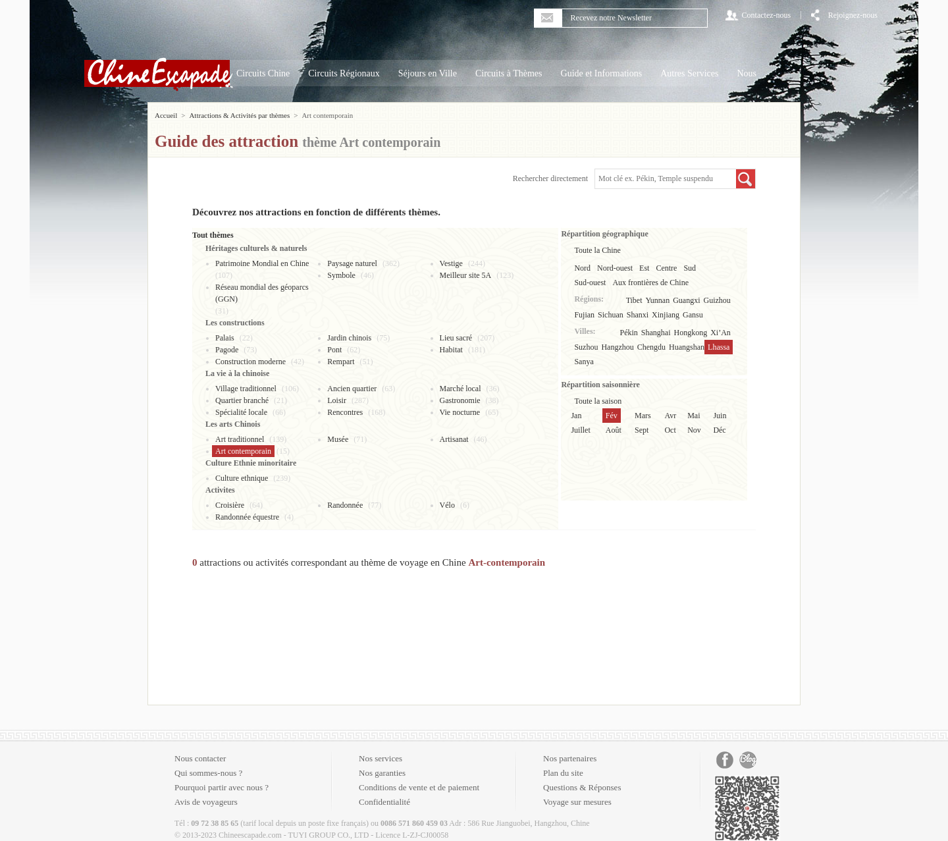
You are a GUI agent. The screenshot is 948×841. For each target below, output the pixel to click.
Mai (693, 415)
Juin (719, 415)
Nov (694, 430)
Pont (334, 349)
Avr (670, 415)
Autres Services (689, 73)
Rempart (340, 361)
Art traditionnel (239, 439)
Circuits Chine (263, 73)
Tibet (634, 300)
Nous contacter (200, 758)
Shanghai (656, 332)
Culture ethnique (241, 478)
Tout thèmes (213, 235)
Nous (746, 73)
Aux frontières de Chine (650, 282)
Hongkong (691, 332)
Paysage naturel (352, 263)
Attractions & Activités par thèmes (239, 115)
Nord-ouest (615, 268)
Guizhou (717, 300)
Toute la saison (597, 401)
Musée (337, 439)
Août (613, 430)
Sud (689, 268)
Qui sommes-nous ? (208, 773)
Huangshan (686, 347)
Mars (643, 415)
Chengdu (651, 347)
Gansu (693, 314)
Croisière (229, 505)
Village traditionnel (245, 388)
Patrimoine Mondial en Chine (262, 263)
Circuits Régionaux (344, 73)
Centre (666, 268)
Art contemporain (243, 451)
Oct (669, 430)
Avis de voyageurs (206, 802)
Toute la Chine (597, 250)
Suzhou (586, 347)
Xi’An (720, 332)
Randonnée (345, 505)
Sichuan (610, 314)
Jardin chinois (349, 337)
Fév (612, 415)
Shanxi (637, 314)
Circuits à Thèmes (508, 73)
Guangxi (686, 300)
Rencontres (345, 412)
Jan (576, 415)
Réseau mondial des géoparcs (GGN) (262, 293)
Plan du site (563, 773)
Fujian (584, 314)
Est (644, 268)
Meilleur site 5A (466, 275)
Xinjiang (665, 314)
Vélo (447, 505)
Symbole (341, 275)
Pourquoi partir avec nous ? (221, 787)
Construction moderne (250, 361)
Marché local (460, 388)
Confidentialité (384, 802)
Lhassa (718, 347)
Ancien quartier (352, 388)
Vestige (451, 263)
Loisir (336, 400)
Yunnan (658, 300)
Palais (224, 337)
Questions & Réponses (582, 787)
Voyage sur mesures (577, 802)
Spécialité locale (241, 412)
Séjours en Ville (427, 73)
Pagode (226, 349)
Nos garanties (382, 773)
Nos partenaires (569, 758)
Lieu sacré (456, 337)
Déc (719, 430)
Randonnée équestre (247, 517)
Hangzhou (617, 347)
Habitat (451, 349)
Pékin (629, 332)
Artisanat (454, 439)
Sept (641, 430)
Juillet (580, 430)
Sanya (583, 361)
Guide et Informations (602, 73)
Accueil (166, 115)
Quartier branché (242, 400)
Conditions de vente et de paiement (419, 787)
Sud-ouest (590, 282)
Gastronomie (460, 400)
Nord (582, 268)
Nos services (380, 758)
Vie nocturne (460, 412)
